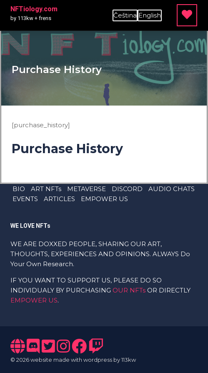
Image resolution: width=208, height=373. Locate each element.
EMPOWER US (104, 199)
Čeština (125, 15)
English (149, 15)
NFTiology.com (34, 9)
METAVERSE (86, 189)
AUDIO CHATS (171, 189)
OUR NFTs (129, 290)
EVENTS (25, 199)
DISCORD (127, 189)
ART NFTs (46, 189)
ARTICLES (59, 199)
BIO (19, 189)
